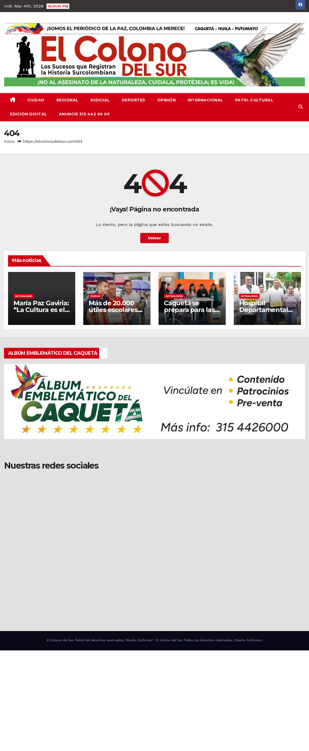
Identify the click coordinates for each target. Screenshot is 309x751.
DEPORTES (133, 100)
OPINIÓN (166, 100)
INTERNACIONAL (205, 100)
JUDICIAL (100, 100)
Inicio (9, 141)
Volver (154, 237)
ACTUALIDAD (23, 296)
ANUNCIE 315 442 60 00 (84, 114)
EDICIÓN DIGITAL (28, 114)
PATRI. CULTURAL (254, 100)
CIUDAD (36, 100)
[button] (301, 106)
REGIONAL (67, 100)
